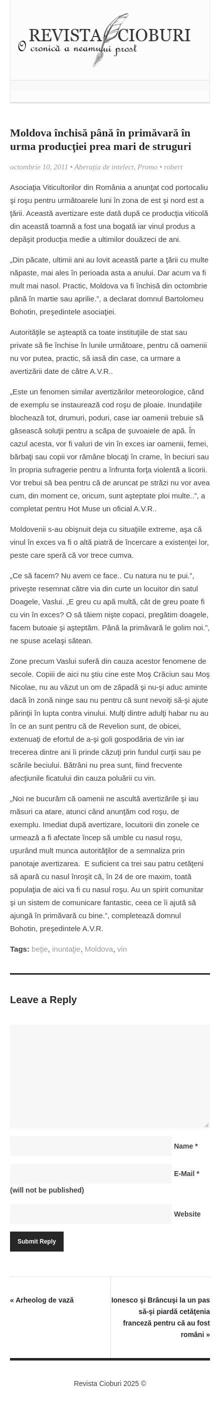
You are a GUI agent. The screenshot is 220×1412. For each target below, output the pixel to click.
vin (122, 949)
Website (187, 1214)
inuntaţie (66, 949)
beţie (40, 949)
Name (185, 1146)
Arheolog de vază (42, 1300)
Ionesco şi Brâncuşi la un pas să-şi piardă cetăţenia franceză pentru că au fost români (160, 1317)
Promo (147, 167)
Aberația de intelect (103, 167)
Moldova (99, 949)
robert (173, 167)
